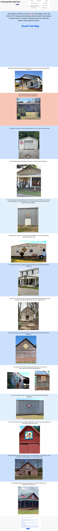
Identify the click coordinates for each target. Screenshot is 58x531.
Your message (23, 524)
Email (22, 518)
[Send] (28, 528)
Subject (22, 521)
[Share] (17, 4)
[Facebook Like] (8, 5)
